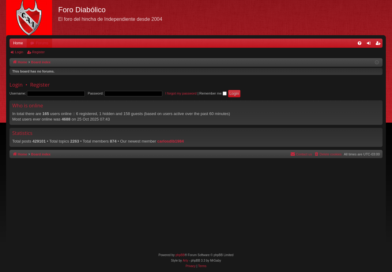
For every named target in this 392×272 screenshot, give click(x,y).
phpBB (180, 255)
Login (19, 52)
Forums (42, 43)
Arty (185, 260)
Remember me (213, 93)
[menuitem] (359, 43)
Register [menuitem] (379, 44)
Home (18, 43)
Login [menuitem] (370, 44)
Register (38, 52)
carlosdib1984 (170, 141)
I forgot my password (181, 93)
